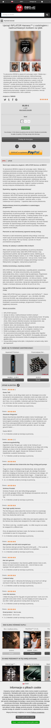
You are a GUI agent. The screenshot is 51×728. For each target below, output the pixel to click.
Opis (4, 161)
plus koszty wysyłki (25, 110)
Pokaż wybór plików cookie (25, 717)
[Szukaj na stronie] (47, 15)
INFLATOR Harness (10, 313)
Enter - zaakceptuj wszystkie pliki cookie (25, 722)
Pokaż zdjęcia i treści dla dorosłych (25, 46)
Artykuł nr (6, 96)
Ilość (25, 116)
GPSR (10, 161)
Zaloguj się (33, 1)
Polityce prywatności (37, 712)
